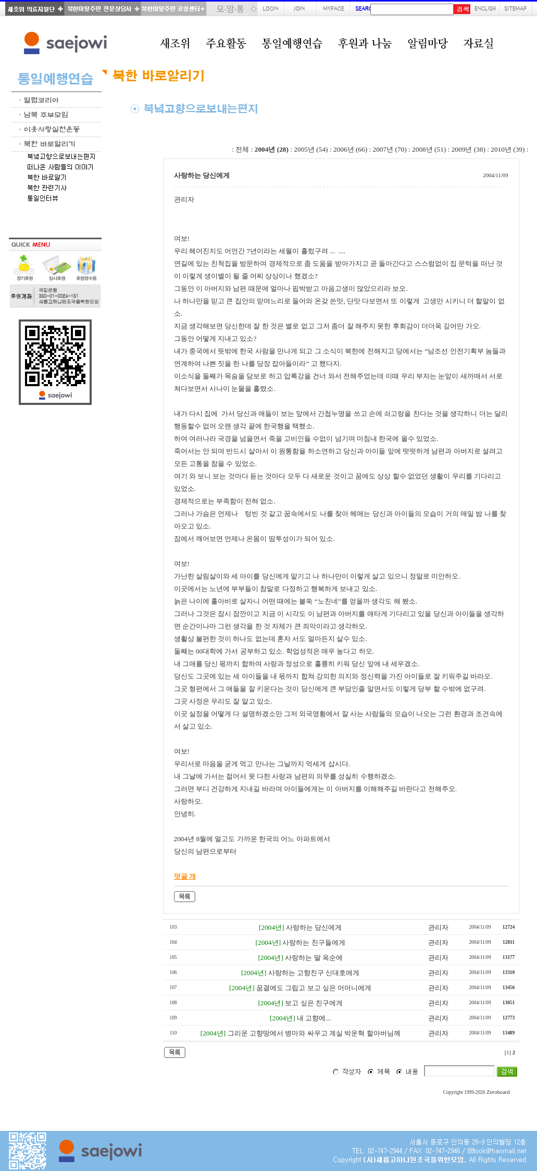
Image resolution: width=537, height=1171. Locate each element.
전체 (242, 149)
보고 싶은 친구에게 (314, 1003)
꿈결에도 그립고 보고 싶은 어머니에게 (313, 988)
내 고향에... (314, 1018)
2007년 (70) (390, 149)
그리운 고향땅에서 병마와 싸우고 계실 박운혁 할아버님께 (314, 1033)
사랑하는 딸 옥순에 (314, 958)
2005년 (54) (311, 149)
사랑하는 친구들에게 (313, 942)
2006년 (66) (350, 149)
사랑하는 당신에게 (314, 927)
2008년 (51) (429, 149)
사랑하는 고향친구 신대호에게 (314, 973)
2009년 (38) (468, 149)
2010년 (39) (507, 149)
